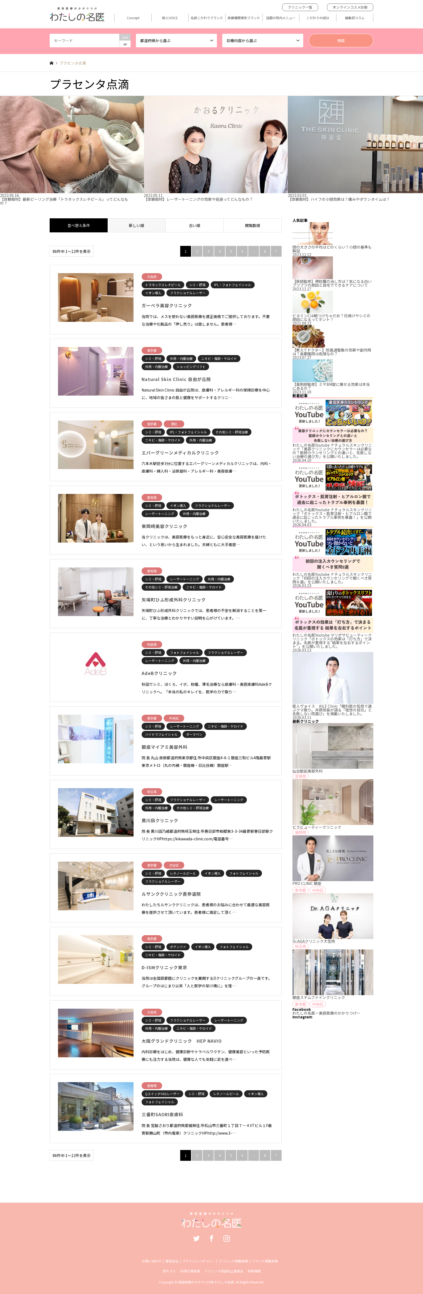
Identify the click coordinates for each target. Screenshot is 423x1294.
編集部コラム (354, 17)
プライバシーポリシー (198, 1261)
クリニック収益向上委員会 (223, 1271)
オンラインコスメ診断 (350, 7)
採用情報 (254, 1271)
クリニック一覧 (300, 7)
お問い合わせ (151, 1261)
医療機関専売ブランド (244, 17)
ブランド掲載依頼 (265, 1261)
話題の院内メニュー (280, 17)
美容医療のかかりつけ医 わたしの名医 (206, 1282)
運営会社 (171, 1261)
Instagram (226, 1238)
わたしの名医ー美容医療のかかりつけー (326, 1013)
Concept (133, 17)
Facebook (211, 1238)
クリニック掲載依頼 (233, 1261)
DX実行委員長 (190, 1271)
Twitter (196, 1238)
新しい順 (136, 225)
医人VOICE (170, 17)
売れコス (169, 1271)
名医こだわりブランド (207, 17)
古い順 (194, 225)
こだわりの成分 (317, 17)
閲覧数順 (252, 225)
